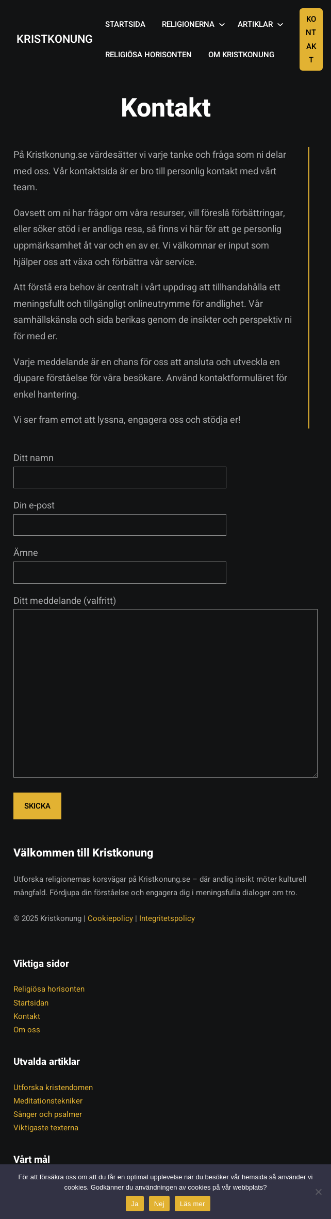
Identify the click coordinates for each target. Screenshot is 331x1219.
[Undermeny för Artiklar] (280, 24)
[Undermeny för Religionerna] (222, 24)
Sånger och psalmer (47, 1114)
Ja (134, 1204)
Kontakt (311, 39)
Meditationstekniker (47, 1101)
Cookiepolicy (110, 918)
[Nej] (318, 1192)
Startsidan (30, 1003)
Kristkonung (54, 39)
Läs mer (192, 1204)
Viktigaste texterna (45, 1127)
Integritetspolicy (167, 918)
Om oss (26, 1029)
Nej (159, 1204)
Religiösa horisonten (49, 989)
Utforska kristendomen (53, 1087)
